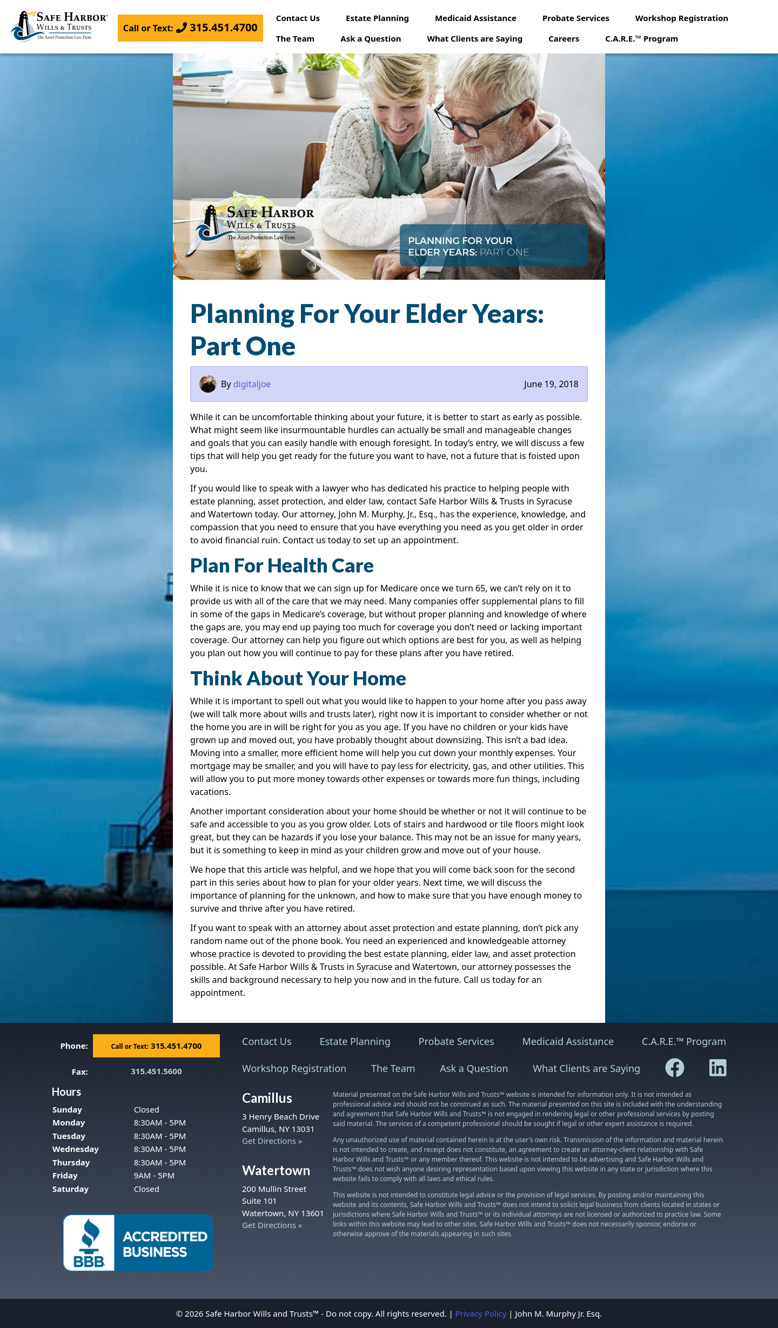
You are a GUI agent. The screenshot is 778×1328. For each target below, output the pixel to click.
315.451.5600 (156, 1071)
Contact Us (298, 17)
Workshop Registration (681, 17)
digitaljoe (252, 384)
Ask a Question (370, 38)
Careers (563, 38)
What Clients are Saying (474, 38)
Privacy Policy (481, 1313)
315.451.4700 (190, 27)
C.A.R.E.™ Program (641, 38)
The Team (295, 38)
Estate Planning (377, 17)
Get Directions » (272, 1140)
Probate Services (575, 17)
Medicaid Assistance (476, 17)
